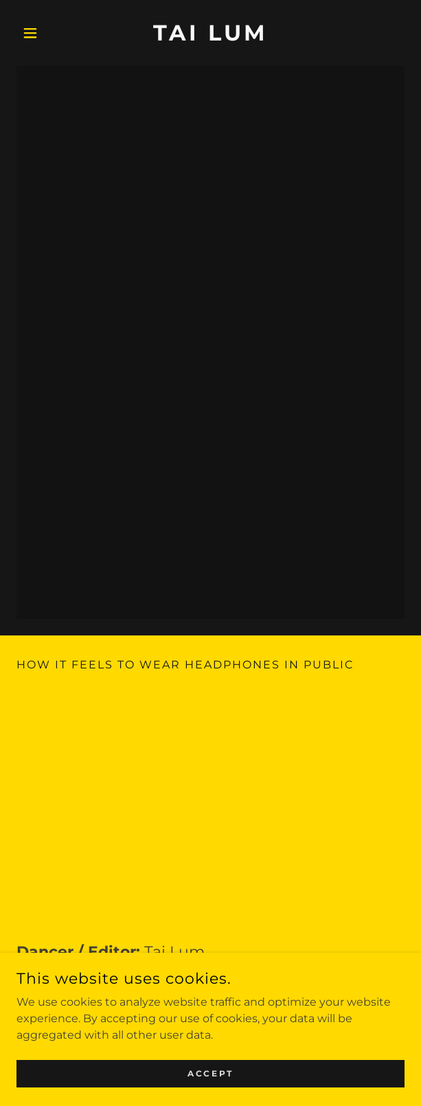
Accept (210, 1073)
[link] (211, 32)
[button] (45, 33)
